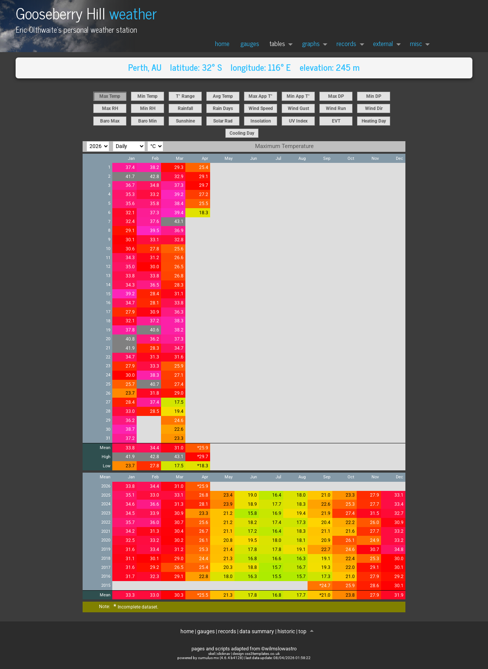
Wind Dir (374, 108)
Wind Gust (298, 108)
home (222, 43)
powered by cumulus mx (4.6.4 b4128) (210, 658)
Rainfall (185, 108)
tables (277, 43)
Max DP (336, 96)
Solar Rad (223, 121)
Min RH (147, 108)
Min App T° (298, 96)
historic (286, 631)
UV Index (298, 121)
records (346, 43)
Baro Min (147, 121)
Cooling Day (242, 133)
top (303, 631)
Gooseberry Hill (86, 12)
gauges (249, 43)
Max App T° (261, 96)
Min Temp (147, 96)
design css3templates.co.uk (256, 653)
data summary (256, 631)
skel (211, 653)
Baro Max (110, 121)
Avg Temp (223, 96)
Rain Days (223, 108)
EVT (336, 121)
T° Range (185, 96)
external (383, 43)
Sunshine (185, 121)
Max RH (110, 108)
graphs (311, 43)
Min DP (373, 96)
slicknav (223, 653)
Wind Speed (261, 108)
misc (416, 43)
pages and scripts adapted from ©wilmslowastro (244, 648)
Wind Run (336, 108)
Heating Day (374, 121)
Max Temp (109, 96)
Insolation (260, 121)
